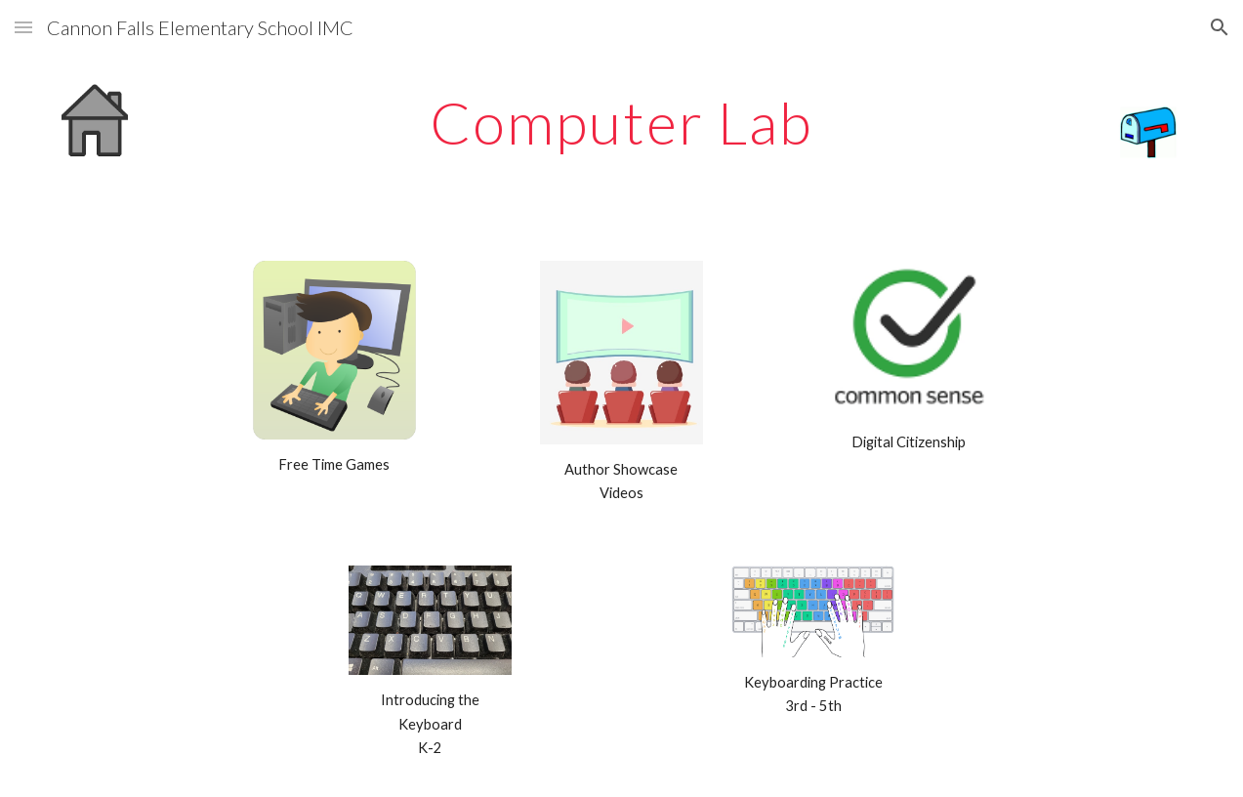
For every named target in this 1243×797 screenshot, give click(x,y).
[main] (621, 122)
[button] (23, 27)
